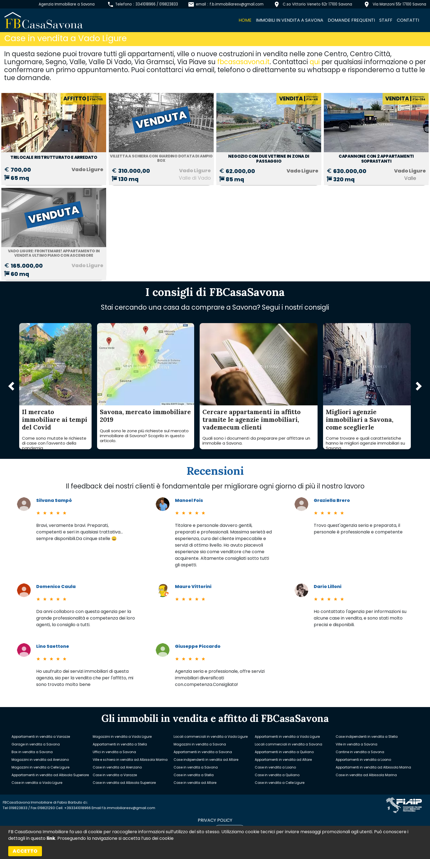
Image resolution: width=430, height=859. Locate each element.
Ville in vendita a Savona (356, 744)
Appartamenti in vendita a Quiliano (284, 752)
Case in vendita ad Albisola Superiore (124, 782)
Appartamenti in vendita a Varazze (41, 736)
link (51, 838)
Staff (385, 20)
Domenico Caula (56, 586)
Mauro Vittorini (193, 586)
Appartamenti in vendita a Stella (120, 744)
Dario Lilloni (327, 586)
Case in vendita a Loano (275, 767)
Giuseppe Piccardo (197, 646)
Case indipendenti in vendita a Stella (367, 736)
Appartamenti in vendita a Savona (203, 752)
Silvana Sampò (54, 500)
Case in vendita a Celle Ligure (279, 782)
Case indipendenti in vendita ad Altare (206, 759)
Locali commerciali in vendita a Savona (288, 744)
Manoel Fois (189, 500)
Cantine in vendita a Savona (360, 752)
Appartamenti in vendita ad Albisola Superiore (50, 775)
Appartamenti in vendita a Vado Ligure (287, 736)
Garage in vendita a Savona (36, 744)
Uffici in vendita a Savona (114, 752)
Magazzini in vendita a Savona (200, 744)
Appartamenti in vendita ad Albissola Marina (373, 767)
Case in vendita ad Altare (195, 782)
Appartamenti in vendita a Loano (363, 759)
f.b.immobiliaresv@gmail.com (237, 4)
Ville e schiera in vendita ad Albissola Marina (130, 759)
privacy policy (215, 820)
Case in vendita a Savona (196, 767)
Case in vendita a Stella (194, 775)
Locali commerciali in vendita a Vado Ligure (211, 736)
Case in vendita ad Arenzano (117, 767)
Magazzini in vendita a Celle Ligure (40, 767)
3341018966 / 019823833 (156, 4)
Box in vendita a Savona (32, 752)
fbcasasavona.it (243, 61)
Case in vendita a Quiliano (277, 775)
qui (315, 61)
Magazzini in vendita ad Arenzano (40, 759)
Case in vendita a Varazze (115, 775)
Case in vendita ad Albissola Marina (366, 775)
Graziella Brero (332, 500)
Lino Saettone (52, 646)
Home (245, 20)
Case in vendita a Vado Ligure (37, 782)
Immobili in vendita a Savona (289, 20)
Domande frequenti (351, 20)
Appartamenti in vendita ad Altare (283, 759)
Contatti (408, 20)
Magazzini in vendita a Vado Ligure (122, 736)
